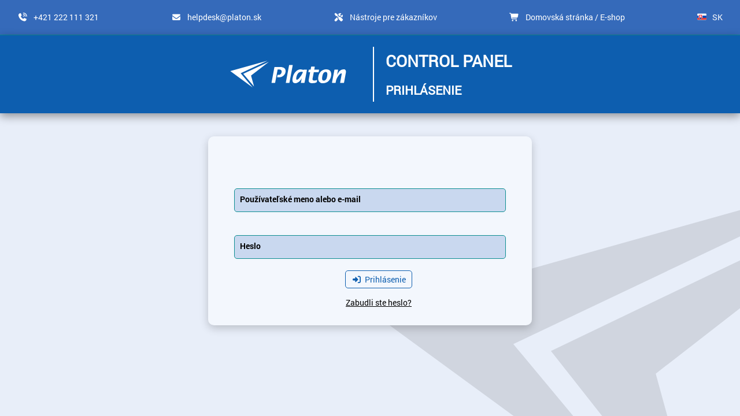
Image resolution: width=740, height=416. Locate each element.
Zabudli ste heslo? (379, 302)
